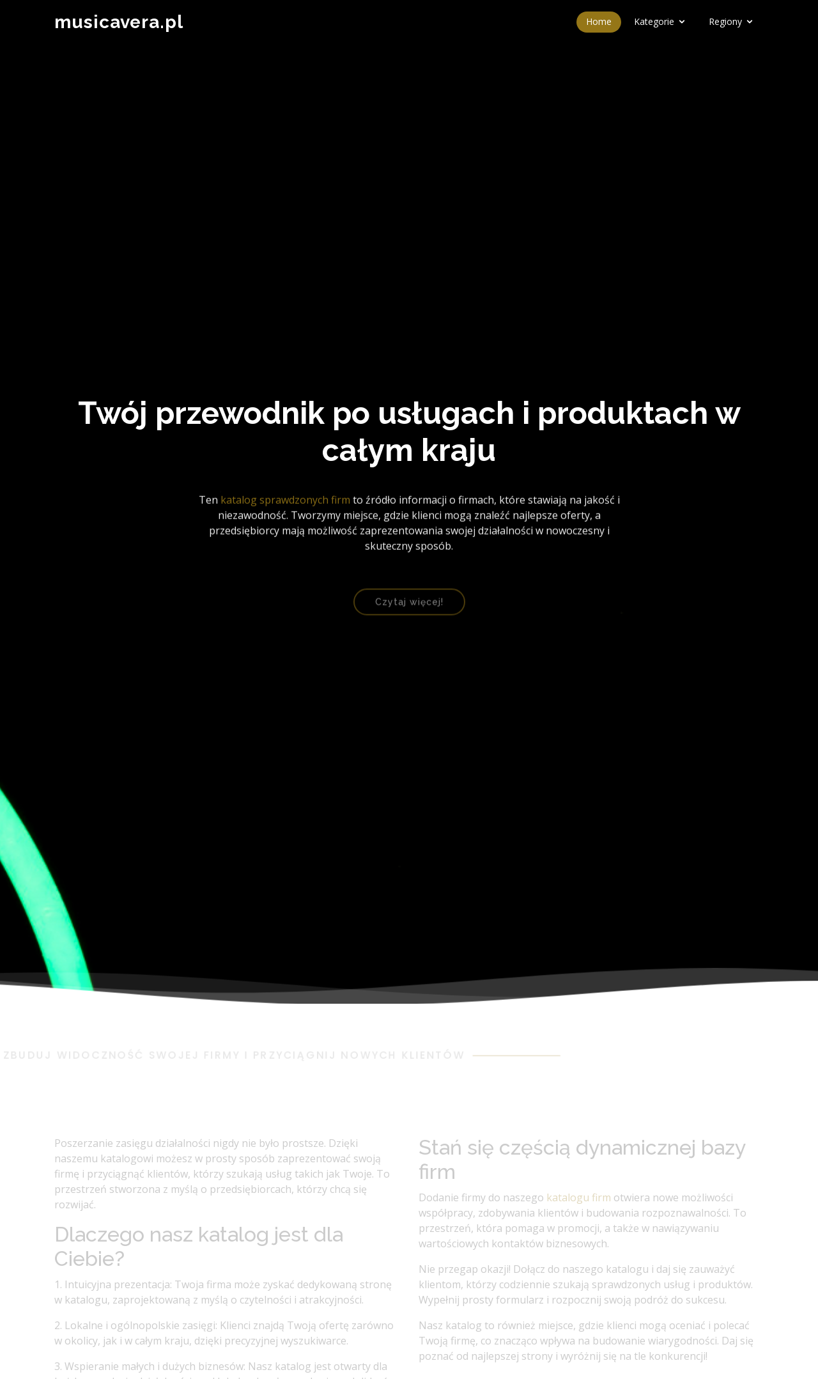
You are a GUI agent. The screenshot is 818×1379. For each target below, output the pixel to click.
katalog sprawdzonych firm (285, 504)
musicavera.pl (118, 22)
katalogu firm (578, 1207)
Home (599, 21)
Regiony (725, 21)
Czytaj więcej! (409, 609)
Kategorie (654, 21)
